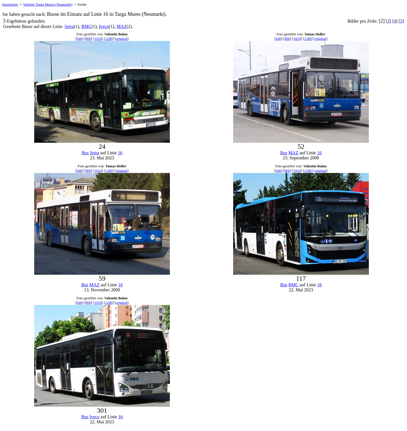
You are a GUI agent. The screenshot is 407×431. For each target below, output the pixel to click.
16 (120, 152)
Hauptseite (10, 4)
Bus (85, 152)
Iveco (104, 26)
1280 (108, 38)
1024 (98, 38)
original (121, 38)
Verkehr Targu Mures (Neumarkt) (47, 4)
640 (79, 38)
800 (88, 38)
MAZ (121, 26)
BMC (86, 26)
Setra (69, 26)
